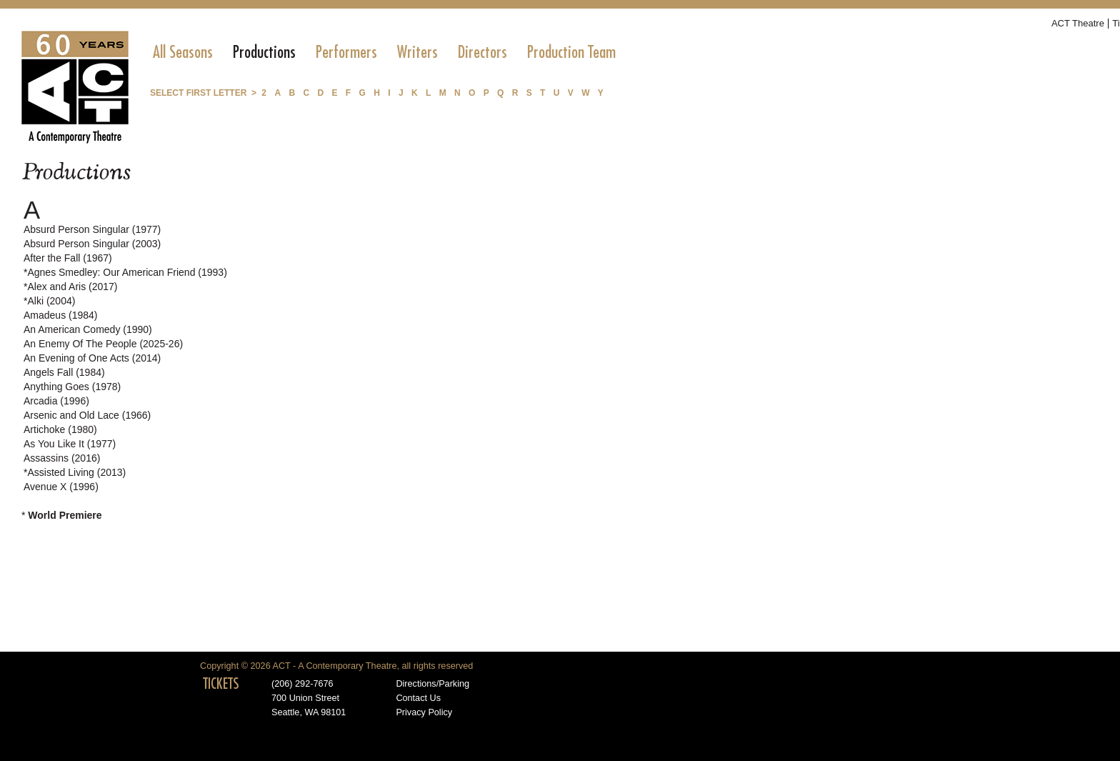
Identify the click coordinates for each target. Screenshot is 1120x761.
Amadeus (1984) (61, 315)
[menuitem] (183, 52)
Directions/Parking (432, 684)
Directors (482, 52)
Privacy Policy (424, 712)
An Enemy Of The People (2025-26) (103, 343)
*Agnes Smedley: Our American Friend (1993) (125, 272)
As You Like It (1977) (70, 443)
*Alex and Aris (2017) (71, 286)
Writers (417, 52)
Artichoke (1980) (60, 429)
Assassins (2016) (62, 458)
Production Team (571, 52)
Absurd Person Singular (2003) (92, 243)
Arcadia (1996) (56, 401)
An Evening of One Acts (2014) (92, 358)
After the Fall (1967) (68, 258)
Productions (264, 52)
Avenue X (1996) (61, 486)
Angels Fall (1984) (64, 372)
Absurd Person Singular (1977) (92, 229)
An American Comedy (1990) (88, 329)
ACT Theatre (1077, 23)
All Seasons (183, 52)
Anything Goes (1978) (72, 386)
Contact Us (418, 698)
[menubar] (384, 52)
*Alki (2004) (49, 301)
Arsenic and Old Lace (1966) (87, 415)
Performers (346, 52)
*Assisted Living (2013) (75, 472)
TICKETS (221, 684)
